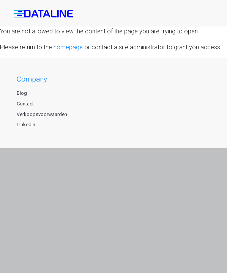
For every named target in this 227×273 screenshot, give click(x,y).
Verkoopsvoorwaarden (42, 114)
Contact (25, 104)
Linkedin (26, 124)
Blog (22, 93)
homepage (68, 47)
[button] (19, 15)
